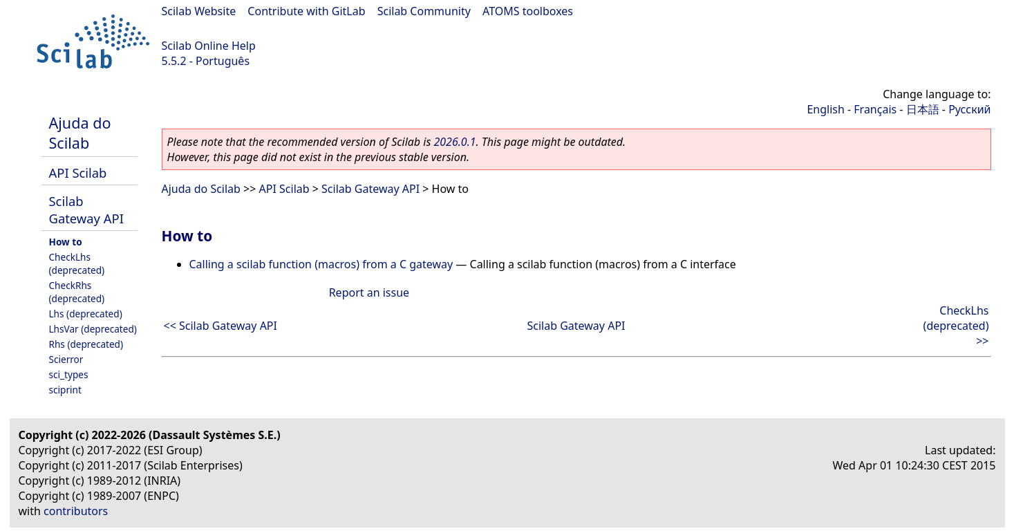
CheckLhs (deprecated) (77, 263)
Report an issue (369, 292)
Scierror (66, 359)
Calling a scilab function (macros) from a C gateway (321, 264)
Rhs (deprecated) (86, 344)
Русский (969, 109)
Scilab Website (199, 11)
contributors (76, 511)
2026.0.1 (454, 141)
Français (875, 109)
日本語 (922, 109)
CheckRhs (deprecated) (77, 292)
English (825, 109)
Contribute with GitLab (306, 11)
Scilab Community (424, 11)
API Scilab (78, 172)
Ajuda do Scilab (80, 133)
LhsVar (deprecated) (93, 328)
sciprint (65, 389)
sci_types (68, 374)
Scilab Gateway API (86, 209)
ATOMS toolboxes (527, 11)
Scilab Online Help (209, 45)
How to (65, 241)
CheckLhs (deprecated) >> (956, 325)
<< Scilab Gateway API (220, 325)
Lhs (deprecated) (85, 313)
